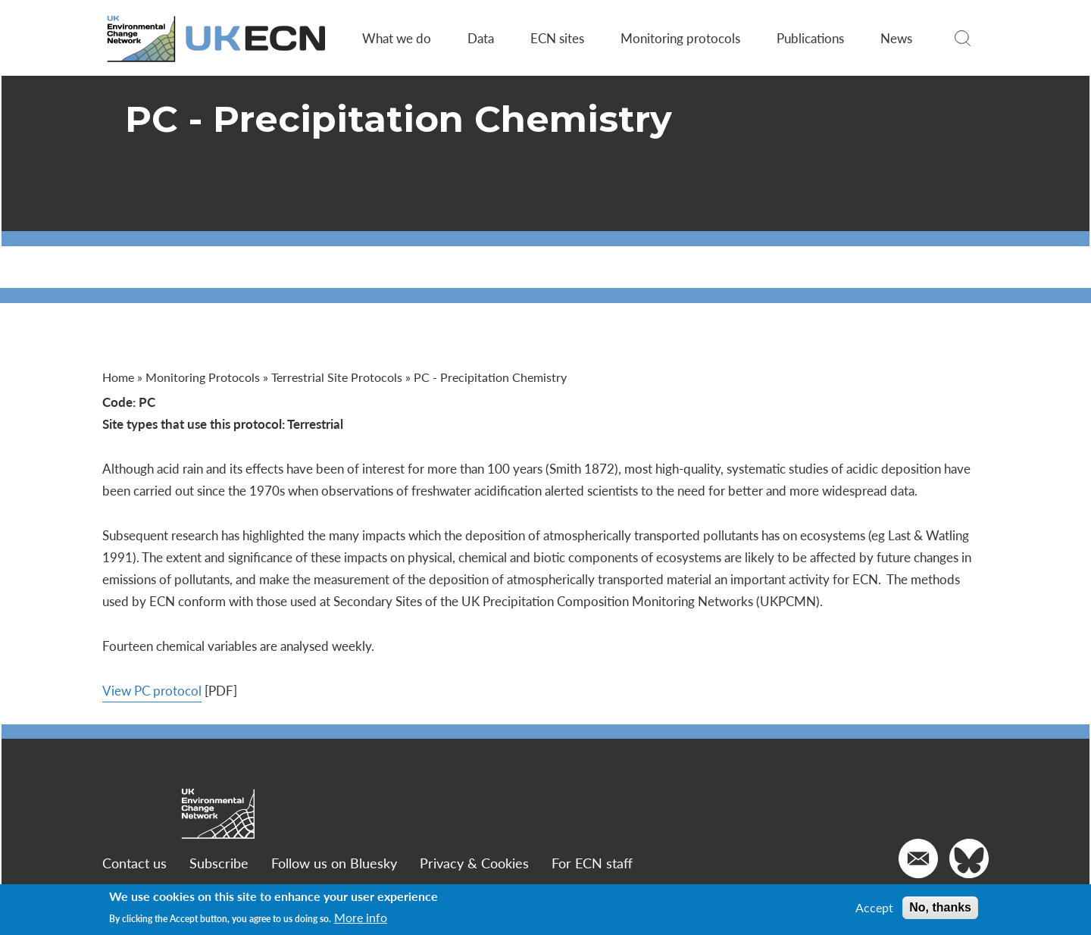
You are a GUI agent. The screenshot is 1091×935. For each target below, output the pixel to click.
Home (118, 377)
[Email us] (918, 858)
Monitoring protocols (680, 38)
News (896, 38)
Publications (810, 38)
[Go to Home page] (217, 38)
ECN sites (557, 38)
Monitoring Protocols (202, 377)
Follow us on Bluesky (334, 862)
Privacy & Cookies (474, 862)
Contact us (134, 862)
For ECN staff (592, 862)
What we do (396, 38)
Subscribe (219, 862)
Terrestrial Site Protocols (336, 377)
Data (480, 38)
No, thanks (940, 907)
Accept (874, 907)
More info (360, 917)
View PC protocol (152, 690)
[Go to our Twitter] (969, 858)
